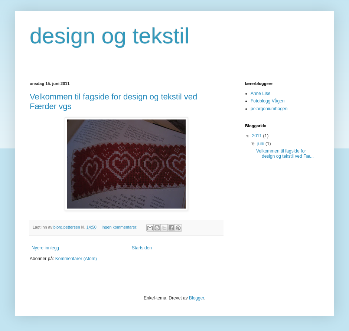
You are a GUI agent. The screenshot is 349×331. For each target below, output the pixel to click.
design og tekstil (109, 35)
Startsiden (142, 247)
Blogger (196, 298)
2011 (257, 135)
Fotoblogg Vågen (267, 101)
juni (261, 143)
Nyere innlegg (45, 247)
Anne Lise (260, 93)
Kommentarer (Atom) (76, 258)
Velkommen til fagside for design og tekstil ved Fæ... (285, 153)
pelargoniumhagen (269, 108)
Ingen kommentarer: (119, 227)
